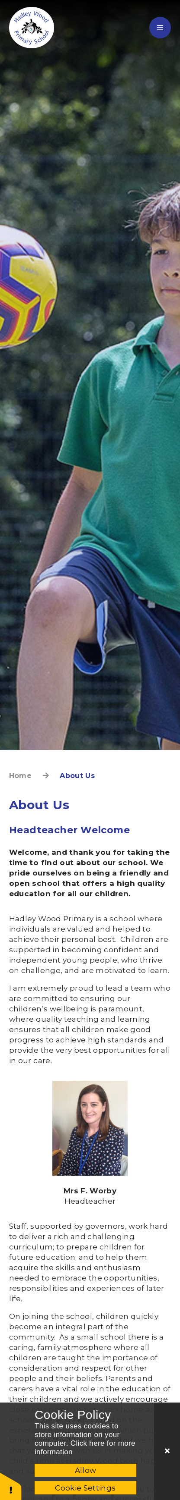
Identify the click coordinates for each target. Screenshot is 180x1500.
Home (20, 776)
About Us (77, 776)
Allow (85, 1470)
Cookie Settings (85, 1488)
